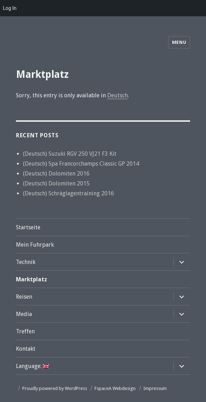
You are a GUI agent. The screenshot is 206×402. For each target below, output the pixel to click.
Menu (179, 42)
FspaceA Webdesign (115, 388)
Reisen (24, 296)
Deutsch (117, 95)
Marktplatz (31, 279)
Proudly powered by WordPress (54, 388)
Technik (25, 262)
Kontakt (25, 348)
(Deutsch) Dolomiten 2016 (56, 173)
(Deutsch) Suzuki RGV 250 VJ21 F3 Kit (69, 153)
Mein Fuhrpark (35, 244)
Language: (32, 366)
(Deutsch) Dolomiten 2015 (56, 183)
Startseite (28, 227)
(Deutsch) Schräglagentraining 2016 (68, 193)
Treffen (25, 331)
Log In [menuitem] (9, 8)
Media (24, 314)
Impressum (155, 388)
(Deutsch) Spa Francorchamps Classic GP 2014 (81, 163)
